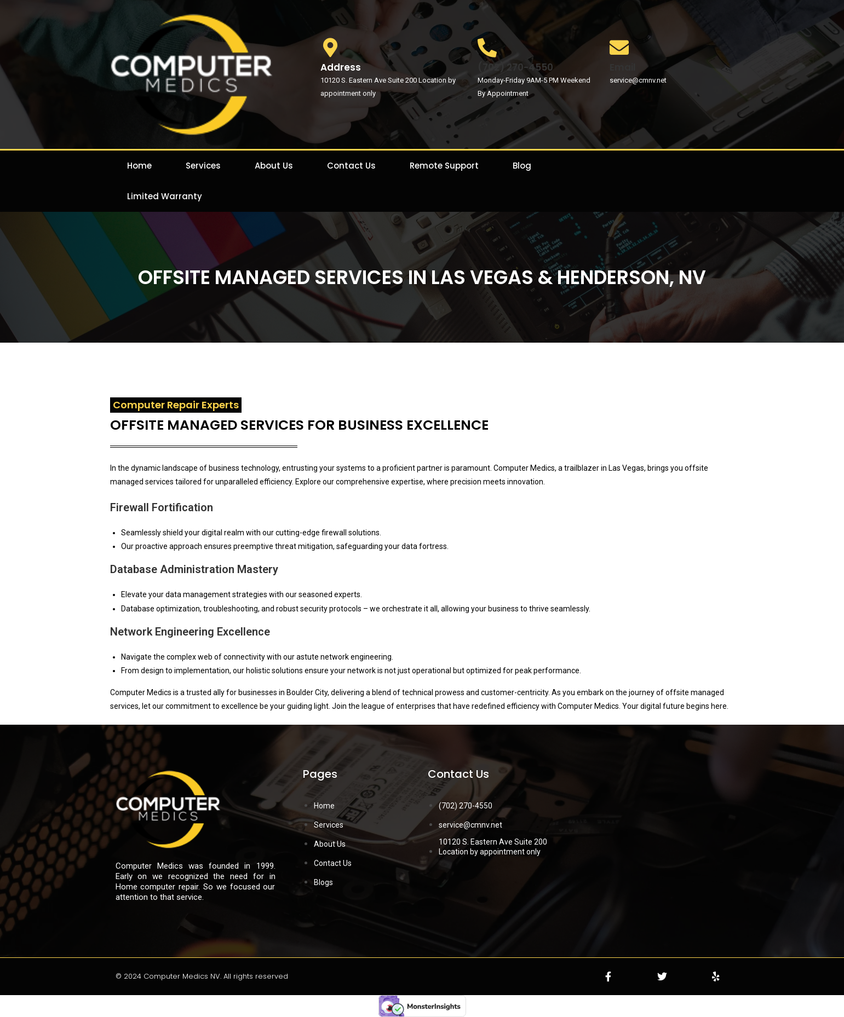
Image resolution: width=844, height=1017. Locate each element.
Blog (522, 165)
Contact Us (351, 165)
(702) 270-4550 (515, 67)
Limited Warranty (164, 196)
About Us (274, 165)
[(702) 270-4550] (487, 47)
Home (139, 165)
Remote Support (444, 165)
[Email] (619, 47)
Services (203, 165)
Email (623, 67)
